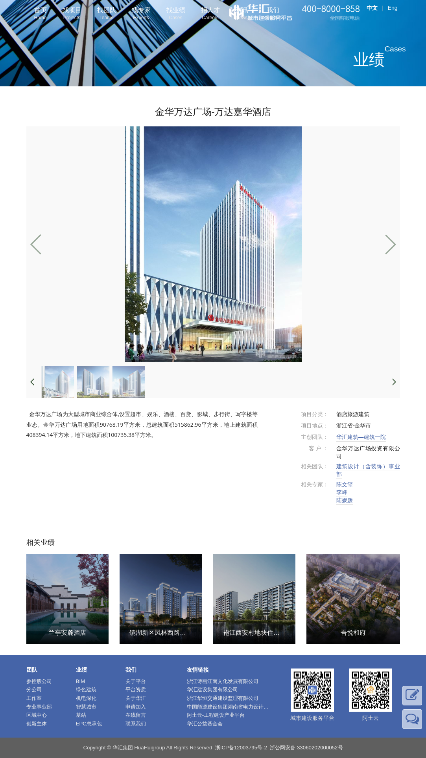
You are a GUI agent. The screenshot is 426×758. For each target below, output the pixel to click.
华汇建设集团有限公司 (212, 689)
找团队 (106, 14)
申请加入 (135, 707)
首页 (40, 14)
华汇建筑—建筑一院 (361, 437)
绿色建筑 (86, 689)
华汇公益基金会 (205, 724)
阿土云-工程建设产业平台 (216, 715)
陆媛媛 (344, 500)
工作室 (34, 698)
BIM (80, 681)
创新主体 (36, 724)
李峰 (341, 492)
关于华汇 (135, 698)
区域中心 (36, 715)
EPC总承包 (89, 724)
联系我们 (135, 724)
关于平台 (135, 681)
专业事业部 (39, 707)
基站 (81, 715)
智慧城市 (86, 707)
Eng (393, 8)
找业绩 (175, 14)
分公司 (34, 689)
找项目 (72, 14)
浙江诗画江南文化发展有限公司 (222, 681)
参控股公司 (39, 681)
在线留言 (135, 715)
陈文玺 (344, 484)
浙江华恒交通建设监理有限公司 (222, 698)
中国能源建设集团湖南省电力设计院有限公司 (238, 707)
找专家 (141, 14)
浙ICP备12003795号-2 (241, 748)
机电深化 (86, 698)
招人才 (210, 14)
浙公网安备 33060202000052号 (306, 748)
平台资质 (135, 689)
